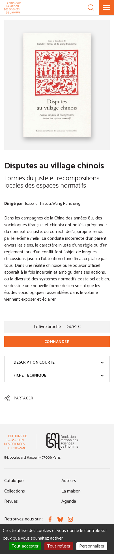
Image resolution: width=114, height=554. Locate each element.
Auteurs (68, 481)
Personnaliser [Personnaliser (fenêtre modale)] (91, 546)
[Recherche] (91, 7)
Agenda (68, 501)
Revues (11, 501)
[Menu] (106, 7)
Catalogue (13, 481)
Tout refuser (58, 546)
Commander (57, 342)
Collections (14, 491)
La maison (71, 491)
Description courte (59, 362)
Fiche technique (59, 375)
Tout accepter (25, 546)
